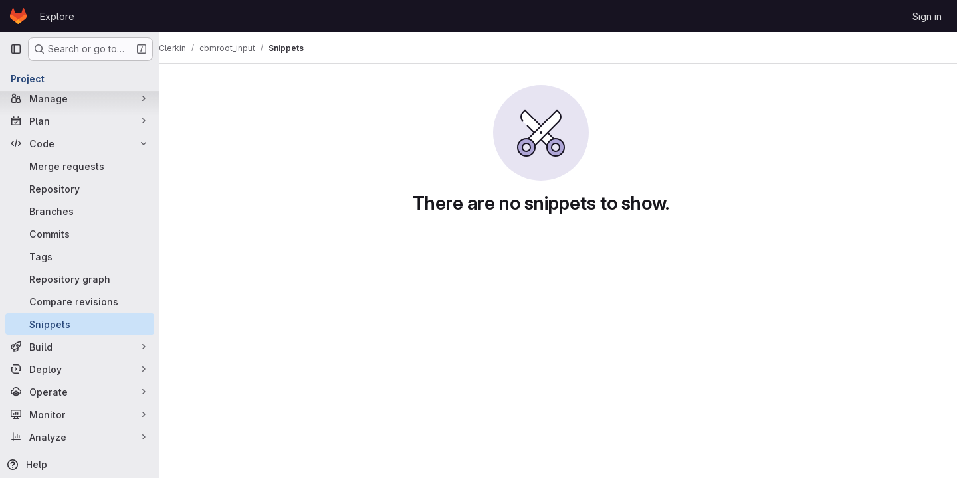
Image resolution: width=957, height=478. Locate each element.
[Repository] (79, 188)
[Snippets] (79, 324)
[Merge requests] (79, 166)
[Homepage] (18, 16)
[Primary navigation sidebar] (16, 49)
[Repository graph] (79, 278)
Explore (57, 16)
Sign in (927, 16)
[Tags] (79, 256)
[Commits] (79, 233)
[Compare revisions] (79, 301)
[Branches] (79, 211)
